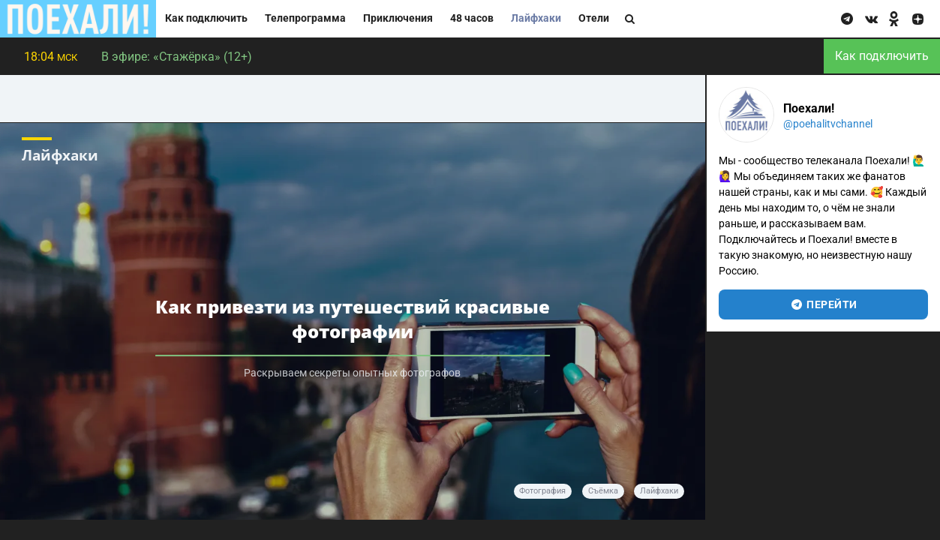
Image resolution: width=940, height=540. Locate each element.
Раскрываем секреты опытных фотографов (352, 373)
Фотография (542, 491)
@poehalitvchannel (827, 124)
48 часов (472, 18)
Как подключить (206, 18)
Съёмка (603, 491)
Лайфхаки (536, 18)
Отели (593, 18)
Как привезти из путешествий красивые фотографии (352, 319)
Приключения (398, 18)
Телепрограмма (305, 18)
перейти (823, 304)
